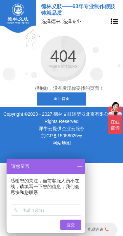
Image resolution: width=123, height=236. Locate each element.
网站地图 (61, 143)
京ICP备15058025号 (62, 135)
